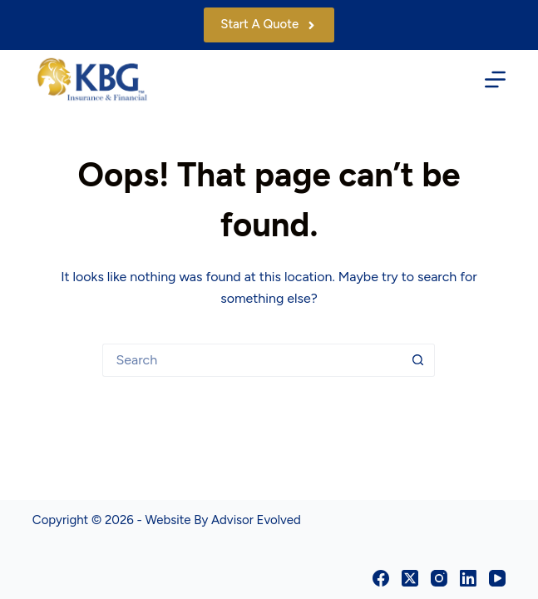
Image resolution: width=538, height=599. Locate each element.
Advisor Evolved (256, 519)
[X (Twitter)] (410, 578)
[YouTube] (497, 578)
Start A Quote (269, 24)
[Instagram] (439, 578)
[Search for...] (252, 360)
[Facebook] (381, 578)
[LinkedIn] (468, 578)
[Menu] (495, 79)
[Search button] (418, 360)
